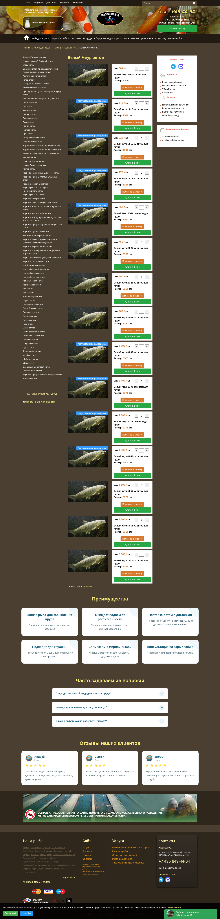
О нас (27, 2)
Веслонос (39, 851)
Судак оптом (29, 347)
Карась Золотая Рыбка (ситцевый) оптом (42, 149)
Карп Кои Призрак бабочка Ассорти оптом (42, 375)
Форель (26, 848)
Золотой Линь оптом (32, 371)
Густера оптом (29, 130)
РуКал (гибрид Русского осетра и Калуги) (40, 862)
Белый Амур (28, 851)
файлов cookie (174, 907)
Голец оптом (28, 80)
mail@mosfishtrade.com (173, 140)
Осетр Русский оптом (32, 308)
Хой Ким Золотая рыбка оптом (37, 235)
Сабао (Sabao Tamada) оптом (36, 367)
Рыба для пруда (42, 47)
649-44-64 (177, 11)
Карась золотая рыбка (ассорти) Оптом (41, 153)
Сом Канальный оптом (33, 335)
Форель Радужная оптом (34, 57)
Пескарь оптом (30, 316)
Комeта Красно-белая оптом (36, 269)
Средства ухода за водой (124, 855)
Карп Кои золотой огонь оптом (37, 213)
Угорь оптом (28, 65)
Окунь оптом (29, 300)
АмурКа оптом (29, 157)
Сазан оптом (29, 328)
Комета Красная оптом (33, 273)
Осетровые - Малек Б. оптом (36, 84)
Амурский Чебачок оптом (34, 88)
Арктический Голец (31, 858)
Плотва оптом (29, 320)
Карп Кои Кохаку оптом (33, 161)
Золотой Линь (59, 869)
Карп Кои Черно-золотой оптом (37, 246)
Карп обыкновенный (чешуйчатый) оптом (42, 257)
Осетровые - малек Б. (62, 851)
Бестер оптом (29, 114)
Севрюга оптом (30, 102)
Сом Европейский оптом (34, 332)
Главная (27, 47)
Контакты (78, 2)
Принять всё (10, 913)
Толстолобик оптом (32, 351)
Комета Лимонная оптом (34, 277)
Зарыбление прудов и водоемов (128, 863)
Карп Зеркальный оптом (34, 195)
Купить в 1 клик (132, 93)
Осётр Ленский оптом (33, 304)
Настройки (26, 913)
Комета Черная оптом (33, 281)
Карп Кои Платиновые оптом (36, 261)
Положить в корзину (132, 87)
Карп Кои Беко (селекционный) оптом (40, 203)
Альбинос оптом (30, 339)
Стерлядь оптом (30, 343)
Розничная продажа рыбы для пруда (130, 847)
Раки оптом (28, 324)
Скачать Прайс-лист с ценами (40, 402)
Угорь (33, 869)
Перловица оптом (31, 312)
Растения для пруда (82, 38)
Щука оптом (28, 363)
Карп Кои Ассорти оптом (34, 199)
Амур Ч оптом (29, 110)
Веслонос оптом (30, 118)
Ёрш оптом (28, 134)
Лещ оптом (28, 288)
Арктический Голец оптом (35, 76)
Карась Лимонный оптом (34, 165)
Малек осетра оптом (32, 296)
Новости (64, 2)
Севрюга (26, 869)
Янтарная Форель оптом (34, 138)
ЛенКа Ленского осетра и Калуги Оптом (41, 98)
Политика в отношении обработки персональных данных (91, 867)
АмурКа (26, 855)
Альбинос (35, 855)
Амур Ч (40, 869)
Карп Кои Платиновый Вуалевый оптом (41, 173)
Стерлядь (48, 851)
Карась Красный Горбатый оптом (38, 61)
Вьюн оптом (28, 122)
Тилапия (48, 869)
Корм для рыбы (120, 851)
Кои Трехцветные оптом (34, 265)
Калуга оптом (29, 169)
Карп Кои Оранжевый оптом (36, 231)
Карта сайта (69, 877)
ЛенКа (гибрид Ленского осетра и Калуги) (57, 855)
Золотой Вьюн (29, 872)
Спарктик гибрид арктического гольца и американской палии (49, 865)
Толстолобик (36, 848)
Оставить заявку (177, 28)
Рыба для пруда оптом (65, 47)
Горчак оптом (29, 126)
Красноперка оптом (32, 285)
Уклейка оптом (30, 355)
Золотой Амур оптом (32, 142)
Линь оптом (28, 292)
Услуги (38, 2)
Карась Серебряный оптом (35, 184)
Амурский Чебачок (48, 858)
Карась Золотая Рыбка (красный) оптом (41, 145)
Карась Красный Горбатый (53, 848)
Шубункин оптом (30, 359)
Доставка (51, 2)
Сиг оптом (27, 106)
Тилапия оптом (30, 378)
